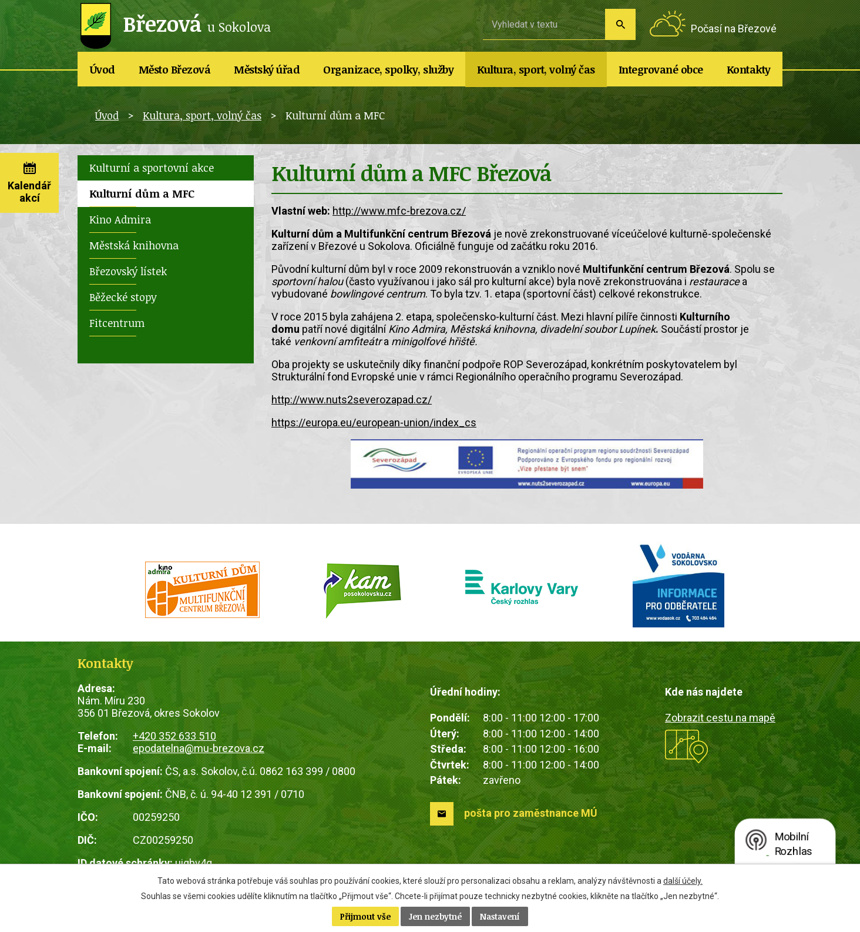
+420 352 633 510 (174, 736)
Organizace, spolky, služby (388, 69)
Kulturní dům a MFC (141, 193)
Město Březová (175, 69)
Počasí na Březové (734, 28)
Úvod (102, 69)
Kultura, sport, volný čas (536, 69)
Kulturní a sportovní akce (151, 168)
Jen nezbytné (435, 916)
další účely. (683, 881)
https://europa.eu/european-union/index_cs (373, 422)
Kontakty (749, 69)
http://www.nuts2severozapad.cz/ (351, 399)
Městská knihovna (134, 245)
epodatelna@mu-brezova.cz (198, 748)
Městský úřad (267, 69)
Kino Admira (120, 219)
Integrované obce (661, 69)
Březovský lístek (128, 271)
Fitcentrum (117, 323)
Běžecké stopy (123, 297)
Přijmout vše (365, 916)
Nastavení (500, 916)
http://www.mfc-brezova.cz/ (399, 211)
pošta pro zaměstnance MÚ (530, 813)
